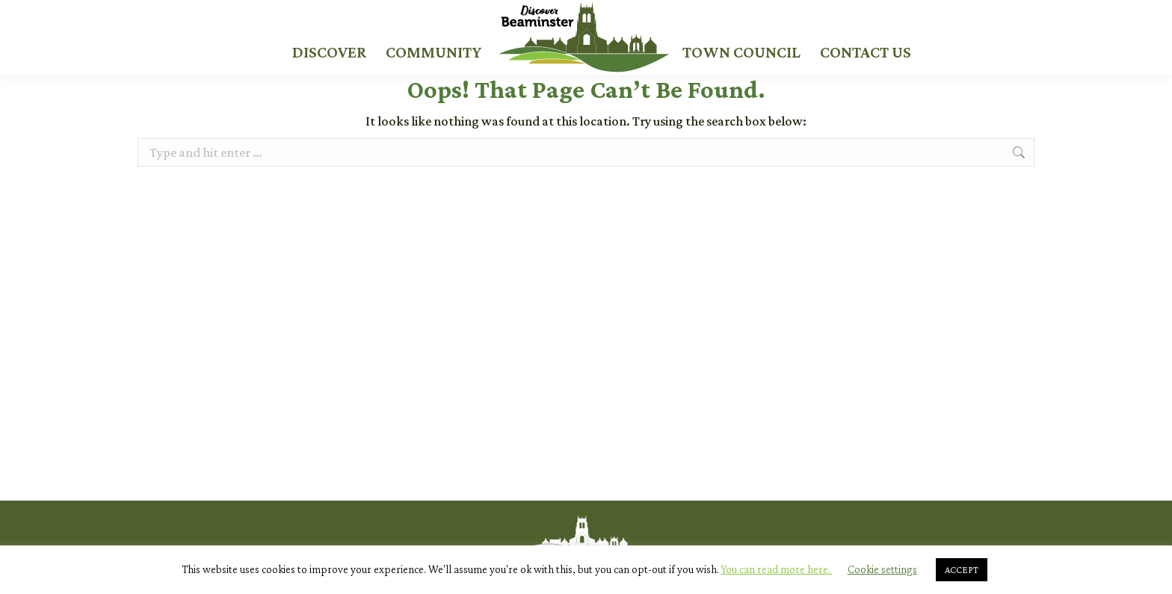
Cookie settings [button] (882, 569)
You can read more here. (777, 569)
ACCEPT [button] (961, 569)
